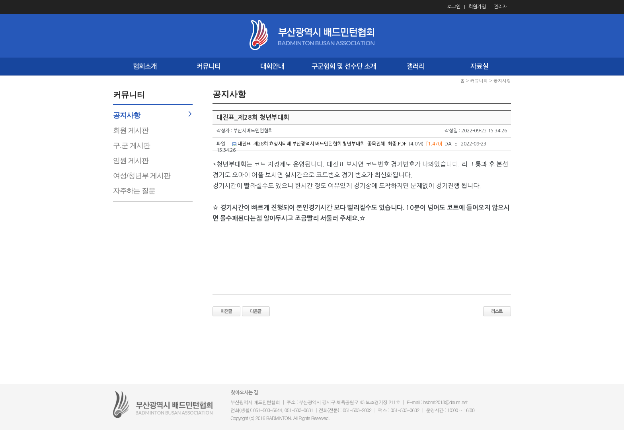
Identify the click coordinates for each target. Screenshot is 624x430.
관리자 (500, 6)
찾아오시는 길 (244, 392)
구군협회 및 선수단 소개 (344, 66)
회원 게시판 (130, 130)
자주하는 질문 (134, 191)
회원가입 (477, 6)
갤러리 (416, 66)
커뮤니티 (208, 66)
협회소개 (145, 66)
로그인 (453, 6)
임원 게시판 (130, 161)
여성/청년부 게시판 (141, 176)
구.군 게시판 (131, 145)
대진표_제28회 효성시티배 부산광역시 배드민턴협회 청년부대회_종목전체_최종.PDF (322, 143)
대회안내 (272, 66)
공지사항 (126, 115)
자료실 (479, 66)
